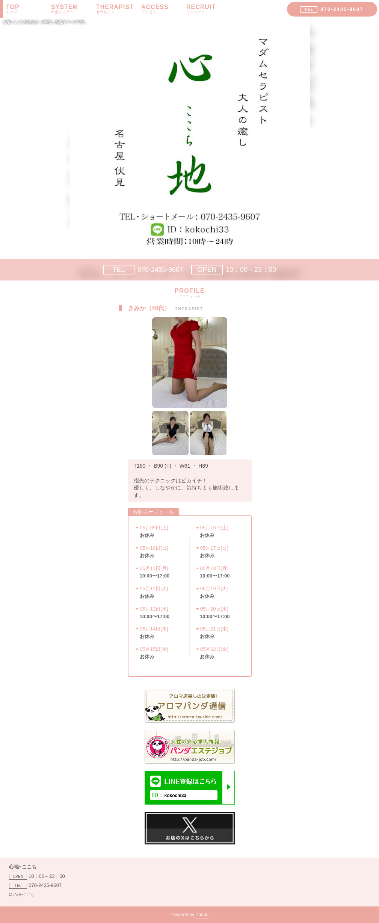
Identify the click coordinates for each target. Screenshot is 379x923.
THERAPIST (117, 9)
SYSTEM (72, 9)
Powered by (189, 915)
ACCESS (162, 9)
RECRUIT (207, 9)
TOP (27, 9)
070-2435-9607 (143, 269)
